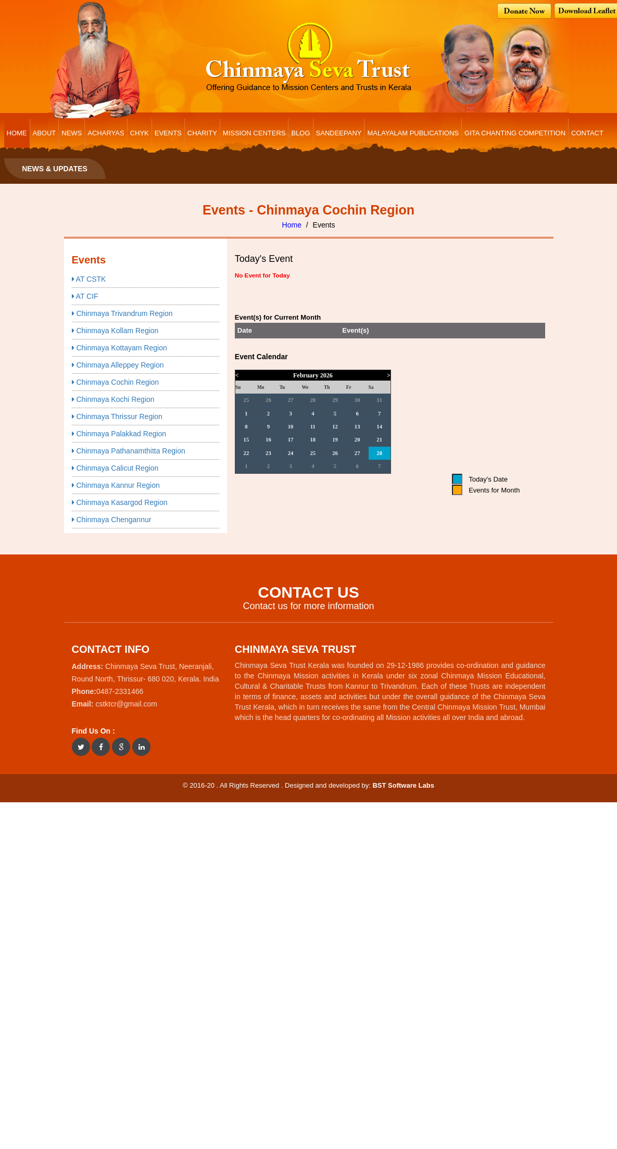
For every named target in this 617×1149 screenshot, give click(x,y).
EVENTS (168, 133)
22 (246, 453)
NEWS (71, 133)
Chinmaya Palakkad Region (119, 434)
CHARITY (202, 133)
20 (357, 440)
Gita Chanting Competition (514, 133)
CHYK (139, 133)
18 (313, 440)
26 (268, 400)
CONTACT (587, 133)
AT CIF (85, 296)
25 (246, 400)
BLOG (300, 133)
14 (379, 427)
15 (246, 440)
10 (291, 427)
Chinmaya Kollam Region (115, 330)
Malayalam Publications (413, 133)
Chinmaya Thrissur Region (117, 416)
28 (313, 400)
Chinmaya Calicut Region (115, 468)
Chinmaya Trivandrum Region (122, 313)
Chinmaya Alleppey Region (118, 365)
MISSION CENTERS (254, 133)
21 (379, 440)
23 (268, 453)
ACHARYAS (105, 133)
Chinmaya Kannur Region (116, 485)
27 (291, 400)
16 (268, 440)
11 (313, 427)
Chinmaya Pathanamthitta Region (128, 451)
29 (335, 400)
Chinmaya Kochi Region (113, 399)
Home (291, 225)
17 (291, 440)
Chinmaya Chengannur (112, 519)
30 (357, 400)
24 (291, 453)
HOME (17, 133)
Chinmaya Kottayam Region (119, 348)
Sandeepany (339, 133)
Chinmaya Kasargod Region (120, 502)
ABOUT (44, 133)
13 (357, 427)
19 (335, 440)
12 (335, 427)
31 (379, 400)
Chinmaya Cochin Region (115, 382)
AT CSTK (89, 279)
